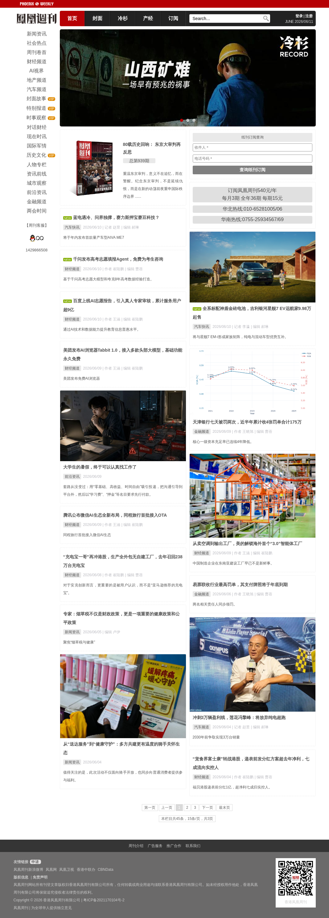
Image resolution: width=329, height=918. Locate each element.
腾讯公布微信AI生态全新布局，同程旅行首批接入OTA (115, 515)
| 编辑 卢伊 (112, 632)
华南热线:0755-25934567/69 (252, 219)
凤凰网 (51, 869)
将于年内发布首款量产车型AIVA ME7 (93, 237)
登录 (299, 16)
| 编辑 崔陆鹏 (132, 319)
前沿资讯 (72, 476)
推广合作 (174, 846)
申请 (35, 862)
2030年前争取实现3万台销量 (216, 737)
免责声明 (40, 877)
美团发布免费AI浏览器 (81, 378)
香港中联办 (86, 869)
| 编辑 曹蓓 (134, 269)
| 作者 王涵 (112, 319)
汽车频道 (201, 727)
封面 (97, 18)
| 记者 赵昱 (112, 227)
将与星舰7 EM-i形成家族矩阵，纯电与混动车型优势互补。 (241, 337)
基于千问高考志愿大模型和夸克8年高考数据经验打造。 (108, 279)
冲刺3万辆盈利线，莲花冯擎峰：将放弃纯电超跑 (239, 717)
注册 (309, 16)
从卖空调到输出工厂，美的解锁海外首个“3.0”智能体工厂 (247, 543)
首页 (72, 18)
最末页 (224, 807)
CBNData (105, 869)
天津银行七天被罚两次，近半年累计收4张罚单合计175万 (247, 422)
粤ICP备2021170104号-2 (103, 900)
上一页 (166, 807)
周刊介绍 (136, 846)
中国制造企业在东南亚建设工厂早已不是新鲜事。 (233, 563)
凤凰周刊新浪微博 (28, 869)
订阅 (173, 18)
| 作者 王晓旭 (243, 431)
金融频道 (201, 431)
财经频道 (72, 269)
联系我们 (193, 846)
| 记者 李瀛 (241, 327)
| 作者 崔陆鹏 (114, 269)
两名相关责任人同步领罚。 (215, 604)
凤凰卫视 (66, 869)
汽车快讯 (72, 227)
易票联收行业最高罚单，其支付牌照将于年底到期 (240, 584)
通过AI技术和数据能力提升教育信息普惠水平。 (102, 329)
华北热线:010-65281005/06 (252, 209)
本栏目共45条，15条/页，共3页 (187, 819)
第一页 (149, 807)
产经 (148, 18)
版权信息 (21, 877)
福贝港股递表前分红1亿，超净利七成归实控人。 (233, 787)
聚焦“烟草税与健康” (79, 642)
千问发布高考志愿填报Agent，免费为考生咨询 (118, 259)
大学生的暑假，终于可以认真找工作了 (100, 467)
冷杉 (123, 18)
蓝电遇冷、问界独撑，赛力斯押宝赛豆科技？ (116, 217)
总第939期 (139, 160)
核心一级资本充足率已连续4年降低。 (223, 442)
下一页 (207, 807)
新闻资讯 (72, 632)
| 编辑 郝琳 (130, 227)
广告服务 (155, 846)
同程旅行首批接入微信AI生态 (87, 535)
